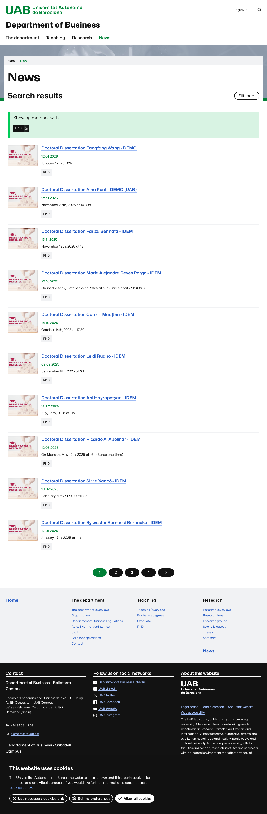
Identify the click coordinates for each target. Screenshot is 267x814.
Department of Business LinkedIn (121, 682)
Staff (75, 632)
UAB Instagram (109, 715)
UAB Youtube (107, 709)
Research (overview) (217, 609)
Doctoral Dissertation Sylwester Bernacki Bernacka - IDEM (101, 522)
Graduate (144, 621)
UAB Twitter (106, 695)
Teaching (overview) (151, 609)
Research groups (215, 621)
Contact (77, 643)
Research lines (213, 615)
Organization (81, 615)
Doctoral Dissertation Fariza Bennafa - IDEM (87, 231)
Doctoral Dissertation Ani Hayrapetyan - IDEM (88, 397)
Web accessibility (193, 713)
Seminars (209, 638)
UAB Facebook (109, 702)
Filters (246, 96)
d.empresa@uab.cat (25, 733)
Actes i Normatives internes (91, 626)
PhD (18, 128)
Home (12, 600)
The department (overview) (90, 609)
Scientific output (214, 626)
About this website (240, 707)
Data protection (213, 707)
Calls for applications (86, 638)
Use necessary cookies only (38, 798)
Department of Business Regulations (97, 621)
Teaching (55, 37)
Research (82, 37)
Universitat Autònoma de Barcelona (45, 10)
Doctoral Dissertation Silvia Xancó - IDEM (83, 480)
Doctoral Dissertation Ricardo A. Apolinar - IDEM (91, 439)
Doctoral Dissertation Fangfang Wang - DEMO (89, 148)
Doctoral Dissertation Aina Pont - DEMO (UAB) (89, 189)
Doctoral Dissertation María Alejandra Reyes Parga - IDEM (101, 273)
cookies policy (20, 788)
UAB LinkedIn (107, 689)
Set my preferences (91, 798)
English (241, 11)
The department (22, 37)
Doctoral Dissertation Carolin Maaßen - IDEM (87, 314)
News (104, 37)
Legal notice (189, 707)
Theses (208, 632)
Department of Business (53, 24)
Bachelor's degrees (150, 615)
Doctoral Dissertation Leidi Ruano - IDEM (83, 356)
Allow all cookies (135, 798)
